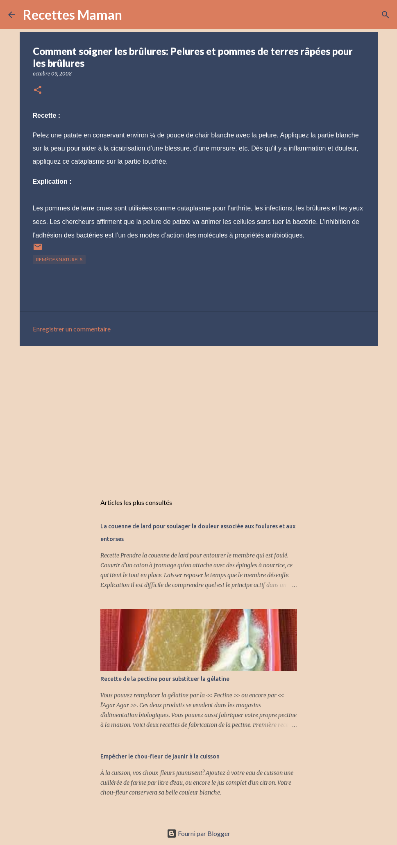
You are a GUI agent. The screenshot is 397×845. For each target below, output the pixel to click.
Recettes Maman (72, 15)
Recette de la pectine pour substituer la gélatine (164, 679)
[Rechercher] (133, 15)
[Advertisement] (198, 415)
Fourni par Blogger (198, 833)
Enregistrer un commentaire (72, 329)
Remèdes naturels (59, 259)
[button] (38, 90)
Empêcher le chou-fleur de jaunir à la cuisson (160, 756)
